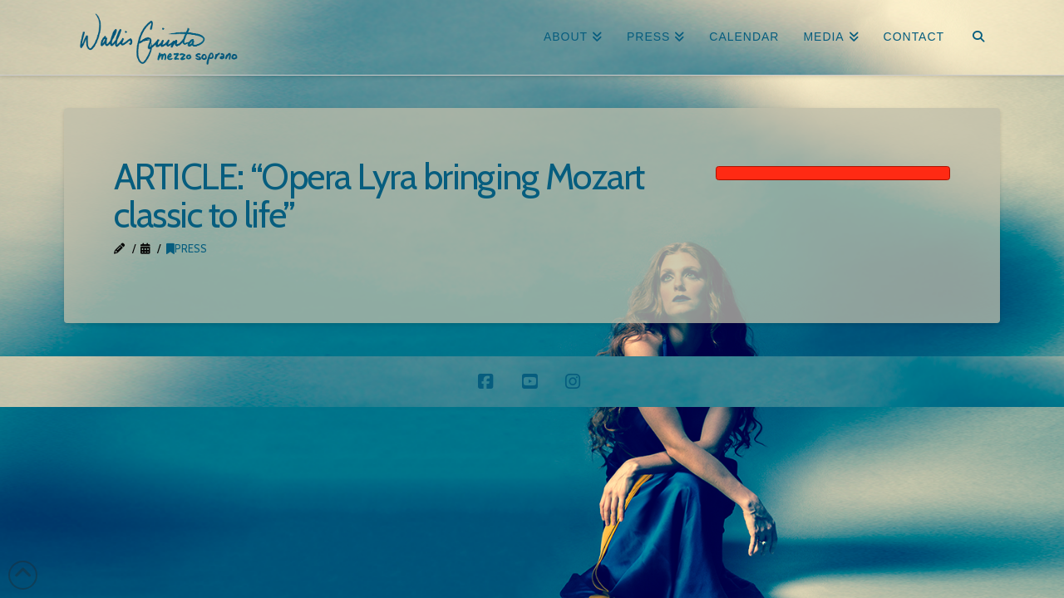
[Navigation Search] (978, 37)
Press (186, 248)
